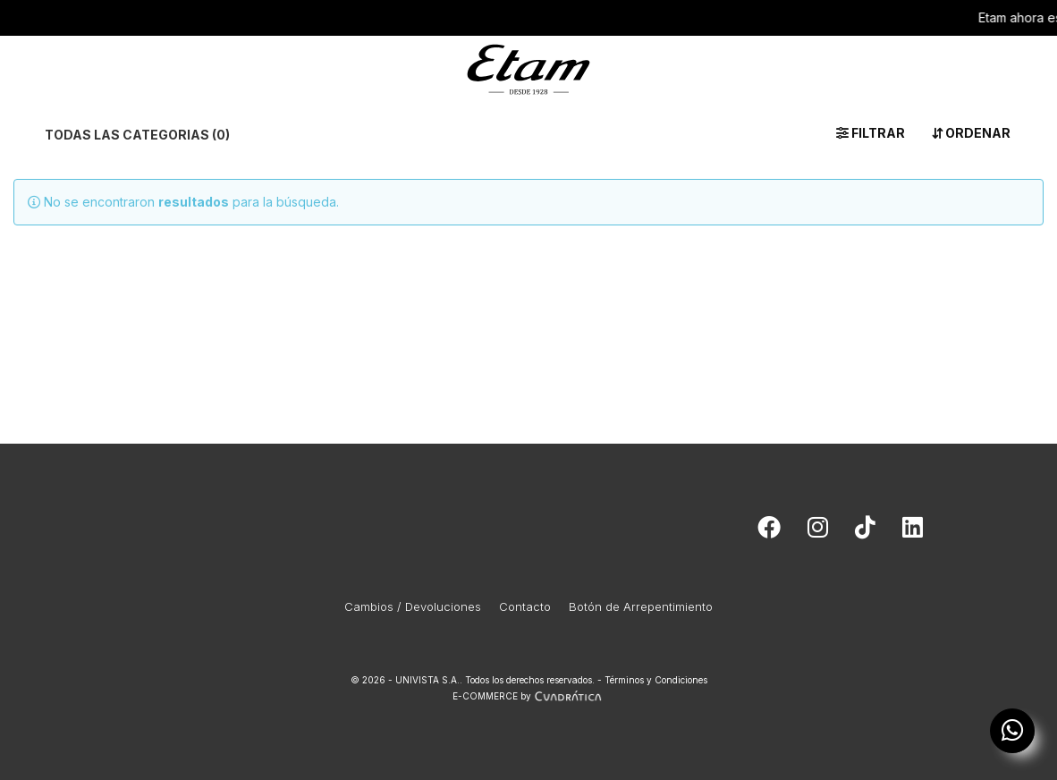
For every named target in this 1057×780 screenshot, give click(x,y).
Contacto (525, 606)
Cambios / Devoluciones (412, 606)
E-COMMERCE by (528, 696)
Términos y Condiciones (656, 679)
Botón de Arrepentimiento (641, 606)
